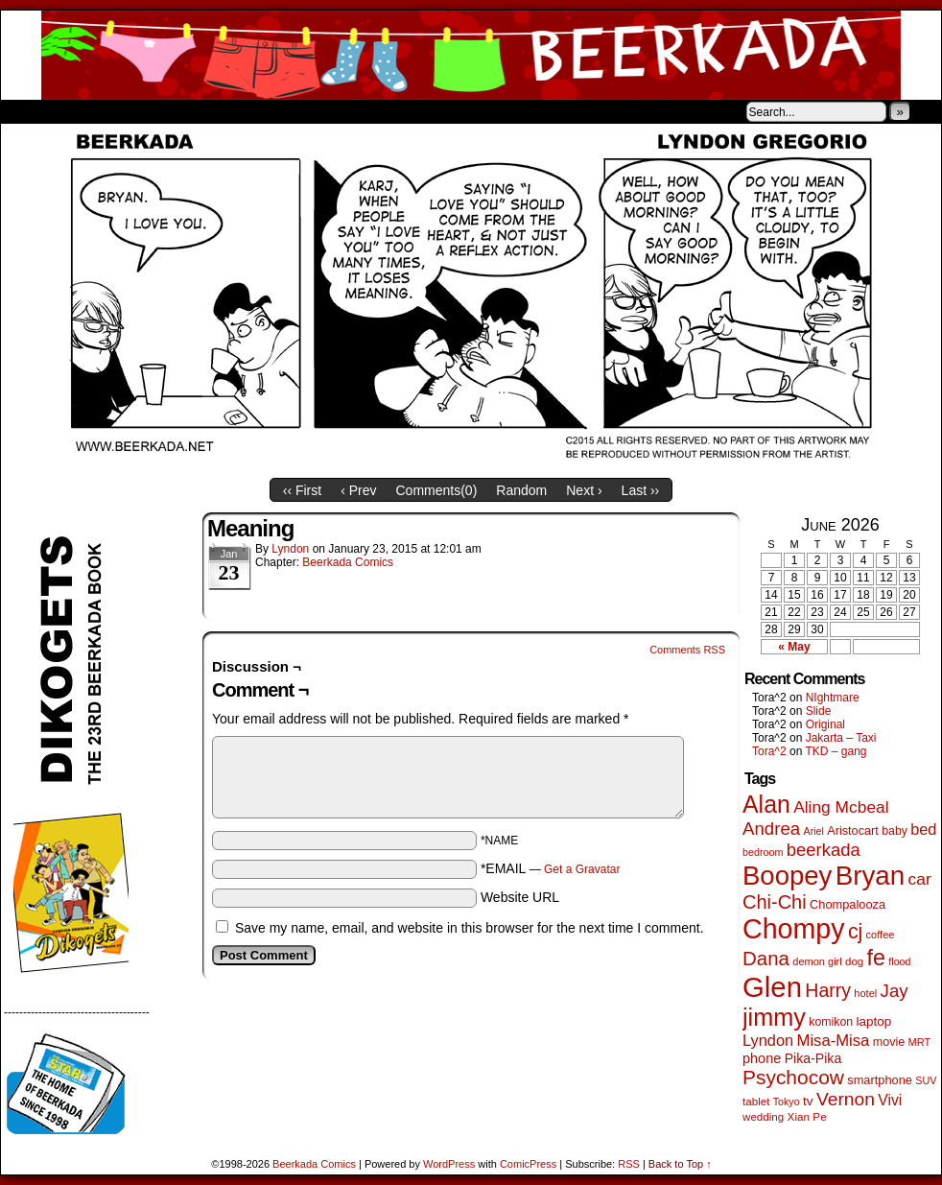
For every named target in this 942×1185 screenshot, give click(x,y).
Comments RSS (687, 649)
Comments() (437, 490)
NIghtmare (833, 697)
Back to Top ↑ (680, 1164)
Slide (819, 711)
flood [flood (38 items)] (899, 961)
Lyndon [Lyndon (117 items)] (767, 1040)
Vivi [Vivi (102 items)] (890, 1100)
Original (825, 724)
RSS (629, 1164)
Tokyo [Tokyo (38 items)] (786, 1101)
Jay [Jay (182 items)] (894, 991)
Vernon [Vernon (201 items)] (845, 1099)
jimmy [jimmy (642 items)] (774, 1017)
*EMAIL (551, 868)
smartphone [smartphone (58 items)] (879, 1080)
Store (144, 111)
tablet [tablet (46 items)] (755, 1101)
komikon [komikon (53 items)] (831, 1022)
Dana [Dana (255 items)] (765, 958)
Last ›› (641, 490)
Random (521, 490)
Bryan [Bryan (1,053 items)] (871, 875)
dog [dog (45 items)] (854, 961)
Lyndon (290, 549)
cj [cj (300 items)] (855, 931)
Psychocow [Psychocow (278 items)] (793, 1077)
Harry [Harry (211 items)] (828, 990)
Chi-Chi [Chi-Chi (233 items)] (774, 901)
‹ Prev (358, 490)
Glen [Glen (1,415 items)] (772, 987)
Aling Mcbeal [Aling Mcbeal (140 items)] (840, 807)
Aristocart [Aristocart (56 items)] (853, 831)
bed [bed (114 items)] (923, 829)
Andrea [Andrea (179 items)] (771, 828)
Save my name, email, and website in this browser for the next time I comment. (469, 928)
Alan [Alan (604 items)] (766, 804)
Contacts (216, 111)
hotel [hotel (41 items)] (865, 993)
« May (794, 646)
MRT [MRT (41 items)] (919, 1042)
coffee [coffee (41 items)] (880, 934)
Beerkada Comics (471, 55)
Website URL (520, 897)
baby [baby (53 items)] (894, 831)
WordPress (449, 1164)
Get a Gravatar (582, 869)
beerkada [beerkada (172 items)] (823, 850)
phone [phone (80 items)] (761, 1058)
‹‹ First (302, 490)
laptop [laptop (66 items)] (874, 1021)
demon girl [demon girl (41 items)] (816, 961)
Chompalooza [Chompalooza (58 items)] (847, 904)
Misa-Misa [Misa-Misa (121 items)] (833, 1040)
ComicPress (528, 1164)
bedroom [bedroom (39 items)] (763, 852)
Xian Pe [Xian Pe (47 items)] (807, 1116)
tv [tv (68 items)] (808, 1101)
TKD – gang (835, 751)
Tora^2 (769, 751)
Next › (583, 490)
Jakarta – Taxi (841, 738)
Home (28, 111)
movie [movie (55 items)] (889, 1042)
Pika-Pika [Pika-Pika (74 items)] (813, 1058)
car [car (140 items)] (919, 879)
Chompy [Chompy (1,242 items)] (793, 928)
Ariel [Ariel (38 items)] (814, 831)
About (84, 111)
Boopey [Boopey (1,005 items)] (787, 875)
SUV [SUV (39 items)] (925, 1080)
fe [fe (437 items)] (876, 957)
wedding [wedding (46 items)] (763, 1116)
